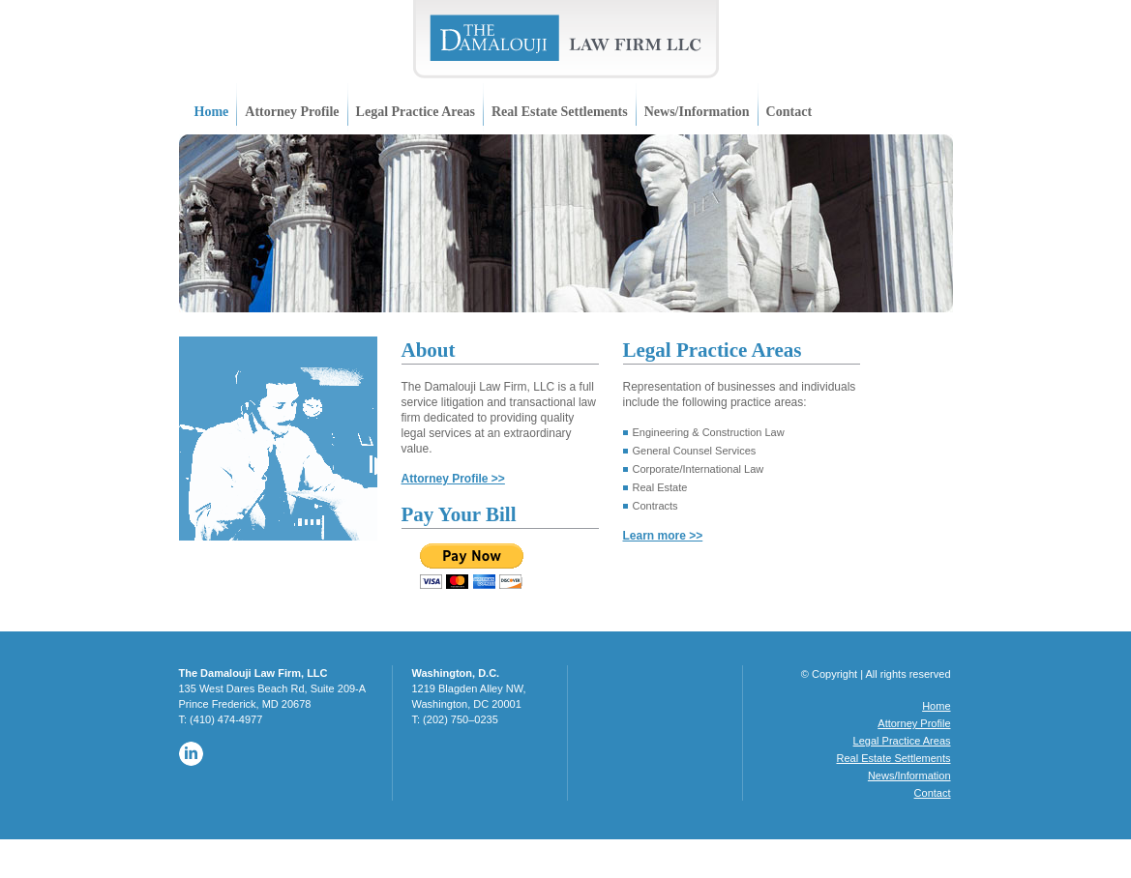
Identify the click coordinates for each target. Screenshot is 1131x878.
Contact (789, 111)
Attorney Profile (292, 111)
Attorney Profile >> (453, 478)
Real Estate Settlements (559, 111)
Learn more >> (663, 535)
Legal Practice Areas (415, 111)
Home (211, 111)
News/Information (697, 111)
